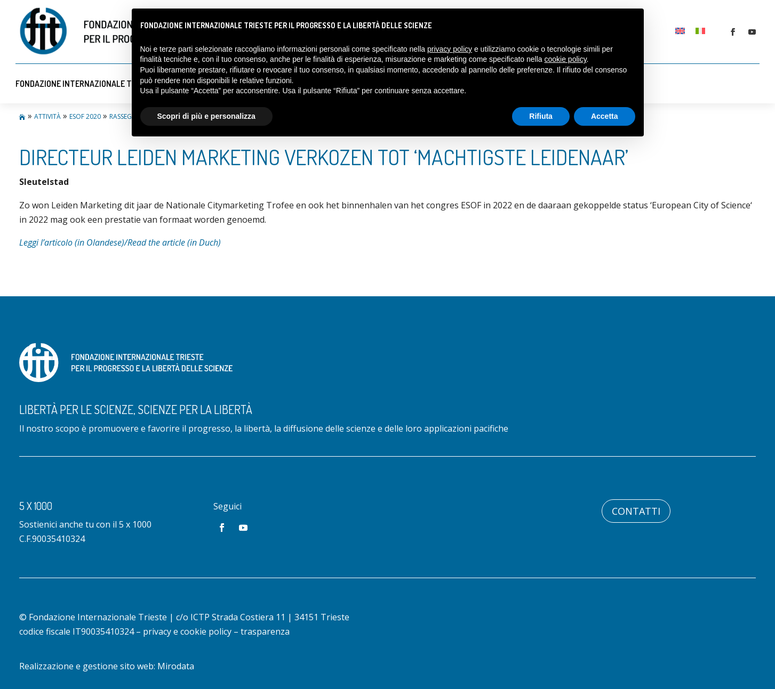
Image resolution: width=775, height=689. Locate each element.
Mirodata (175, 666)
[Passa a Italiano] (700, 30)
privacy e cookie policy (187, 631)
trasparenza (265, 631)
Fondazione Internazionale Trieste (86, 83)
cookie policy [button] (565, 59)
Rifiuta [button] (541, 116)
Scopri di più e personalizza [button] (206, 116)
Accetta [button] (604, 116)
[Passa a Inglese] (680, 30)
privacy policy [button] (449, 49)
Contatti (636, 511)
